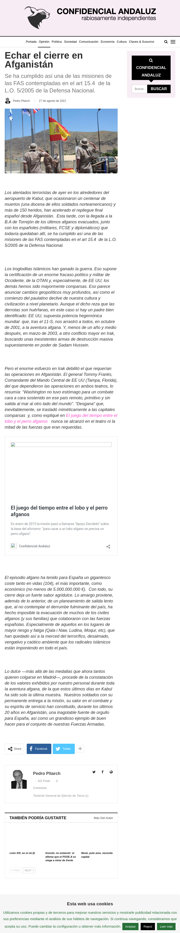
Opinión (49, 41)
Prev (15, 870)
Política (63, 41)
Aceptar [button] (130, 926)
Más (143, 41)
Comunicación (97, 41)
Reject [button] (147, 926)
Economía (117, 41)
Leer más (166, 926)
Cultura (132, 41)
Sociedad (77, 41)
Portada (35, 41)
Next (29, 870)
